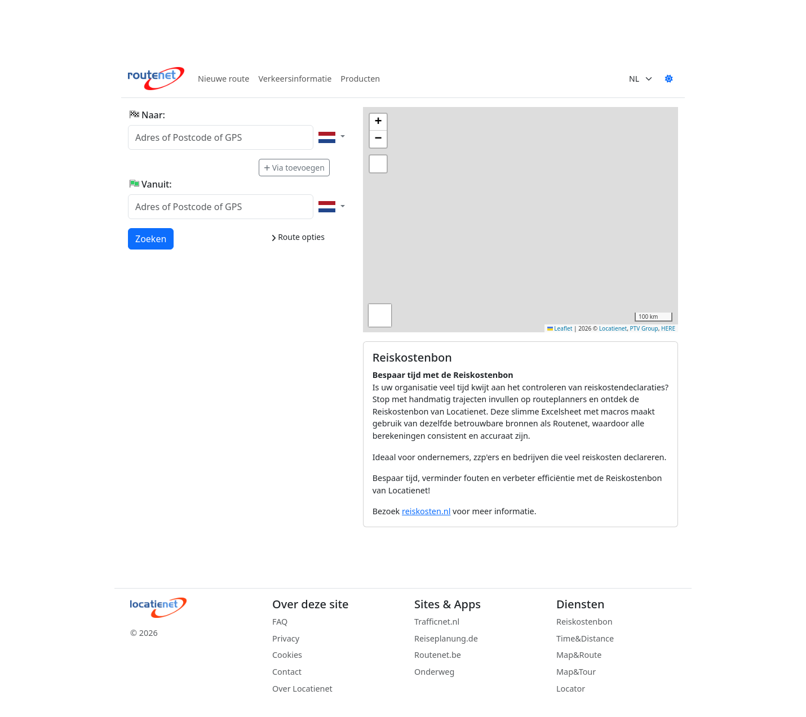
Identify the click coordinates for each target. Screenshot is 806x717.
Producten (360, 78)
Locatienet (613, 328)
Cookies (287, 654)
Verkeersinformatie (294, 78)
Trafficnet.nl (436, 621)
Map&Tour (576, 671)
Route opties (298, 236)
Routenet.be (437, 654)
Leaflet (560, 328)
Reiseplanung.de (446, 638)
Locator (570, 688)
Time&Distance (585, 638)
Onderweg (434, 671)
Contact (287, 671)
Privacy (285, 638)
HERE (668, 328)
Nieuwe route (223, 78)
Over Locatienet (302, 688)
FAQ (279, 621)
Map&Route (578, 654)
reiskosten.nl (426, 511)
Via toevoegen (294, 167)
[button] (378, 122)
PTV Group (644, 328)
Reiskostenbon (584, 621)
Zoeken (151, 238)
